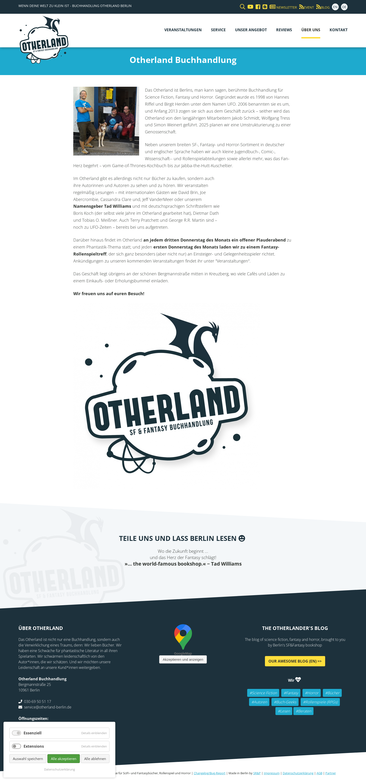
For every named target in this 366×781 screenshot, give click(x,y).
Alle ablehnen (95, 758)
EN (335, 7)
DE (344, 7)
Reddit (183, 576)
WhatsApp (192, 576)
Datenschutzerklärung (298, 773)
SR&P (257, 773)
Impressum (272, 773)
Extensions (34, 746)
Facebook (155, 576)
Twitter (164, 576)
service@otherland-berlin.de (47, 707)
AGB (319, 773)
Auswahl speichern (28, 758)
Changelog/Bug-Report (209, 773)
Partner (330, 773)
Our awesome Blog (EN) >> (295, 661)
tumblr (201, 576)
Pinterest (211, 576)
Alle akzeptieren (63, 758)
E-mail (173, 576)
